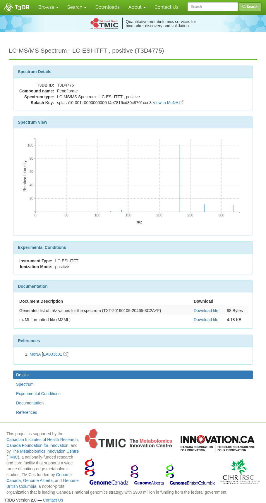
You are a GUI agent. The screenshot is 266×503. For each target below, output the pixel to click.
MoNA (35, 354)
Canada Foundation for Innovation (37, 445)
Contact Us (167, 7)
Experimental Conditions (38, 393)
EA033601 (55, 354)
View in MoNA (168, 102)
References (26, 412)
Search (76, 7)
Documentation (30, 403)
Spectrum (25, 384)
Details (22, 375)
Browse (48, 7)
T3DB (22, 7)
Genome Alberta (38, 480)
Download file (206, 310)
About (137, 7)
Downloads (107, 7)
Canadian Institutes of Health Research (42, 439)
